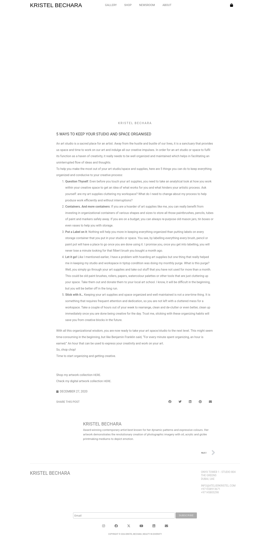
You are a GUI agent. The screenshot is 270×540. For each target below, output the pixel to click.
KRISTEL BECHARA (56, 5)
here (96, 375)
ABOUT (166, 5)
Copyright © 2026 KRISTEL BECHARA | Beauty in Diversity (135, 533)
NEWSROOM (147, 5)
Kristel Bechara (50, 472)
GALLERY (111, 5)
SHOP (128, 5)
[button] (169, 401)
